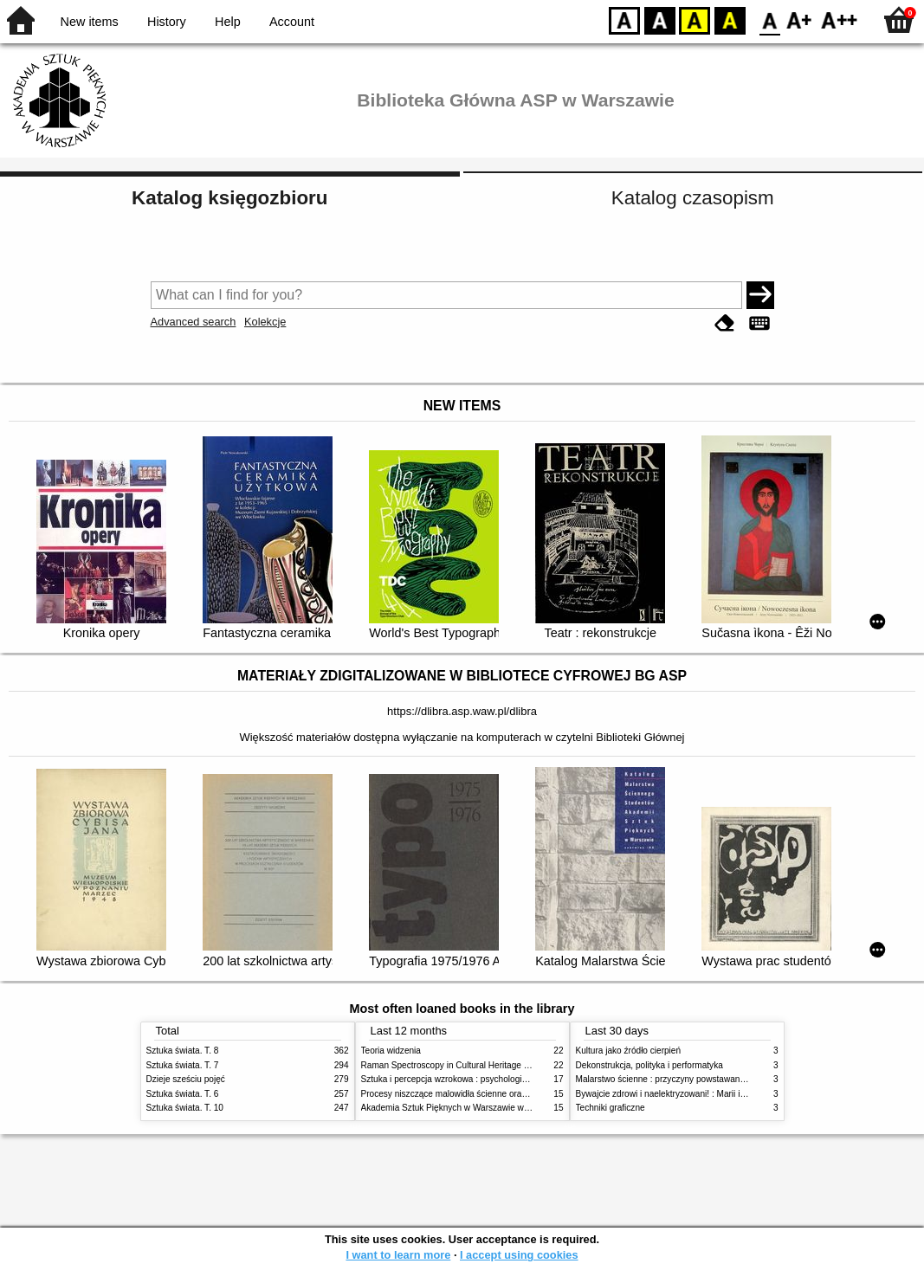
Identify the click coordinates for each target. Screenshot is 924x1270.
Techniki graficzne (610, 1107)
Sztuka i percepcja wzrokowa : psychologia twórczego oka (473, 1079)
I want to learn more (398, 1254)
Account (291, 22)
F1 (800, 19)
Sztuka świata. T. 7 (182, 1065)
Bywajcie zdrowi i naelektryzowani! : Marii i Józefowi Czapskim (696, 1094)
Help (228, 22)
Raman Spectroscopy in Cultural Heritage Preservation (467, 1065)
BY (729, 19)
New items (90, 22)
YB (694, 19)
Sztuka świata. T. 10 (184, 1107)
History (166, 22)
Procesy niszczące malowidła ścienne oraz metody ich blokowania (489, 1094)
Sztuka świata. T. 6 (182, 1094)
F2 (839, 19)
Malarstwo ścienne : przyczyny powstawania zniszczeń (682, 1079)
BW (660, 19)
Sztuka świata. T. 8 (182, 1050)
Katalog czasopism (692, 198)
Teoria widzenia (391, 1050)
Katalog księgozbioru (229, 198)
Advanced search (193, 321)
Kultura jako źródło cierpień (629, 1050)
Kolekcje (265, 321)
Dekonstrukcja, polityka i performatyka (649, 1065)
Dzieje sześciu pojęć (185, 1079)
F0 (769, 19)
